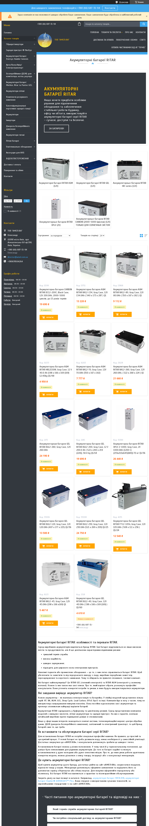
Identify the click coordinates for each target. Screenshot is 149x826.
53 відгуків (123, 2)
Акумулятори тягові (15, 135)
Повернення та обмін (13, 170)
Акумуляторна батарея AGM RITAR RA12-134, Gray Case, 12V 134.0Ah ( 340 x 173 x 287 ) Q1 (92, 292)
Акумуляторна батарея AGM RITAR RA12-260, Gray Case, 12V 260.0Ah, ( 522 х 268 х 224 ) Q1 (129, 369)
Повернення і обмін (126, 40)
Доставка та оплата (103, 40)
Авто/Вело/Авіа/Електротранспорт (14, 66)
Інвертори (10, 120)
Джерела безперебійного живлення (18, 127)
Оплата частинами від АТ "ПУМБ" (128, 47)
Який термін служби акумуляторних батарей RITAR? (83, 809)
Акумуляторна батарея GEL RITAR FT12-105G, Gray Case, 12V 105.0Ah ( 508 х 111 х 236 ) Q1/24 (129, 526)
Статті (143, 40)
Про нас (129, 32)
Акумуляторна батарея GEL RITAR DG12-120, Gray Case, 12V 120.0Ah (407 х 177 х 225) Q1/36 (55, 524)
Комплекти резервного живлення (17, 98)
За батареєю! (56, 128)
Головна (8, 32)
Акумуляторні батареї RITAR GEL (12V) (92, 184)
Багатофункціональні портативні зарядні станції (18, 107)
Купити (49, 317)
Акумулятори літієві (15, 91)
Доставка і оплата (12, 164)
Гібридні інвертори (14, 44)
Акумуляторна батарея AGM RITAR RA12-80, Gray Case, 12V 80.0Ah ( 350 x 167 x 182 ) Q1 (128, 292)
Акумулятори (12, 114)
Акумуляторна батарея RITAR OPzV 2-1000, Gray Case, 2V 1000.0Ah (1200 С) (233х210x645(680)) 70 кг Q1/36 (129, 448)
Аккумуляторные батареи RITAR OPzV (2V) (56, 223)
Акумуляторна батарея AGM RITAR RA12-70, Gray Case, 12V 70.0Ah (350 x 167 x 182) (91, 369)
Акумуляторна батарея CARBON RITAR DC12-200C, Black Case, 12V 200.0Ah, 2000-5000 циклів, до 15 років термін (56, 294)
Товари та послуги (111, 32)
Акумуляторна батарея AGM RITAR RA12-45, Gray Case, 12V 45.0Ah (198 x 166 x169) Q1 (55, 601)
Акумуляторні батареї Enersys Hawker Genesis (17, 57)
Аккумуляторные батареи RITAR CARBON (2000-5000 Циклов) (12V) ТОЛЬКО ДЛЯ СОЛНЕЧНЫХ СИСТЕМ (92, 222)
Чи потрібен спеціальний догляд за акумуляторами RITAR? (87, 818)
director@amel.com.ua (18, 257)
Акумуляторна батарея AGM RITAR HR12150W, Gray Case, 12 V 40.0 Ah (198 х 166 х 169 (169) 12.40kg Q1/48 (56, 371)
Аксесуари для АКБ (15, 152)
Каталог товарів (11, 38)
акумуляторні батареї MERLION (108, 778)
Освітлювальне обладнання (19, 146)
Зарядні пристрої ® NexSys (19, 50)
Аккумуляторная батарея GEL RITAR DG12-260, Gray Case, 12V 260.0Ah (55, 446)
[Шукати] (143, 24)
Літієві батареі (12, 141)
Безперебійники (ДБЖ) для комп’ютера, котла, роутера (19, 75)
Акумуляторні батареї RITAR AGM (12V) (56, 184)
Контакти (110, 8)
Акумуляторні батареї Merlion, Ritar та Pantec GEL (19, 83)
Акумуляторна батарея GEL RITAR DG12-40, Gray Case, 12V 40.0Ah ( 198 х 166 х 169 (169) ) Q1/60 (91, 603)
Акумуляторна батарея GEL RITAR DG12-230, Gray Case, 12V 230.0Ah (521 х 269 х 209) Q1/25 (92, 524)
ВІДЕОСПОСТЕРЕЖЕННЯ (17, 158)
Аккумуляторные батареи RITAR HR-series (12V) (129, 184)
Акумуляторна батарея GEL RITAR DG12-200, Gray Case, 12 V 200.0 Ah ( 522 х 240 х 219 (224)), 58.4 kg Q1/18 (92, 448)
